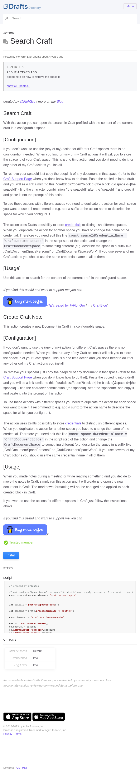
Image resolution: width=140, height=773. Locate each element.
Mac (24, 767)
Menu (130, 6)
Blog (60, 101)
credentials (73, 225)
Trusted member (18, 542)
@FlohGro (27, 101)
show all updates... (18, 86)
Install (11, 555)
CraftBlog (100, 305)
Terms (17, 733)
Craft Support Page (17, 179)
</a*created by (36, 305)
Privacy (7, 733)
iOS (18, 767)
